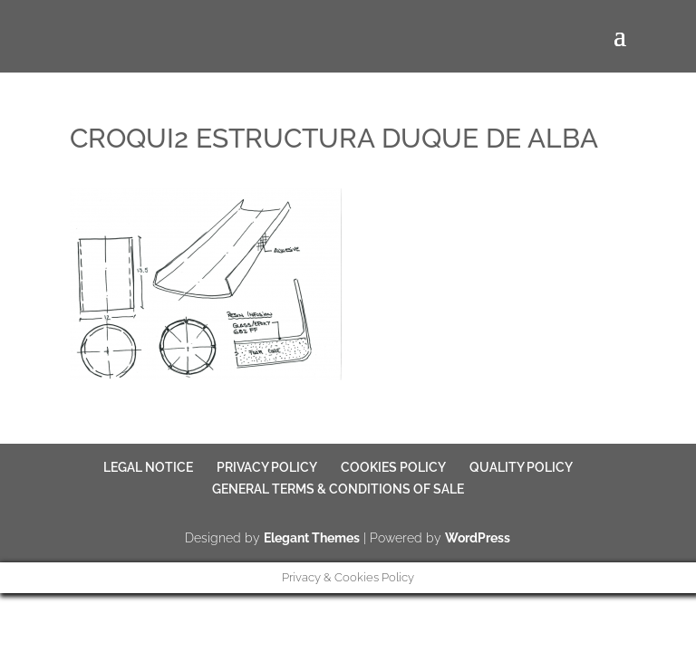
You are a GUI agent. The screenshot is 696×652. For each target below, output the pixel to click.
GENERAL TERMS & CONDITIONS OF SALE (338, 489)
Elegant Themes (312, 538)
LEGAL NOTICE (148, 467)
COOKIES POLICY (393, 467)
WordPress (477, 538)
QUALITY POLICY (521, 467)
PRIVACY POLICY (267, 467)
